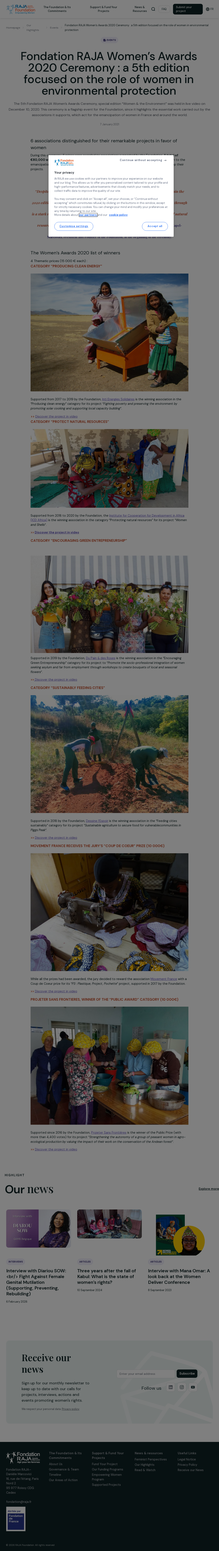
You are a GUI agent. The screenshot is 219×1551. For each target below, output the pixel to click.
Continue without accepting (141, 160)
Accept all (155, 226)
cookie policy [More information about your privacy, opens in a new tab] (118, 215)
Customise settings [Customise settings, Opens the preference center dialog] (73, 226)
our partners (88, 215)
